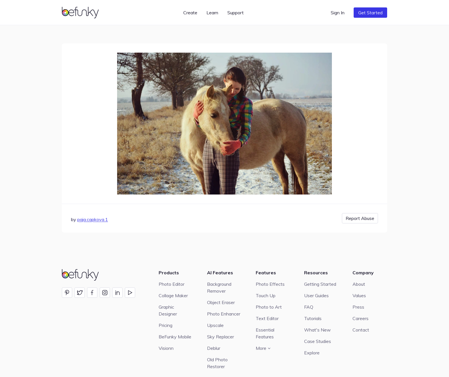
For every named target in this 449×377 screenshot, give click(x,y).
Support (235, 12)
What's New (317, 330)
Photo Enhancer (223, 314)
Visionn (166, 348)
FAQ (308, 307)
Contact (360, 330)
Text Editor (267, 318)
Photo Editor (171, 284)
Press (358, 307)
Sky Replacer (220, 337)
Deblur (213, 348)
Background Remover (219, 287)
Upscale (215, 325)
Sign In (337, 12)
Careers (360, 318)
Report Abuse (360, 218)
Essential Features (265, 333)
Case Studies (317, 341)
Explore (312, 353)
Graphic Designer (168, 310)
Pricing (165, 325)
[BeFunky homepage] (81, 12)
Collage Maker (173, 295)
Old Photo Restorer (217, 363)
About (358, 284)
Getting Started (320, 284)
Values (359, 295)
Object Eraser (221, 302)
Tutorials (313, 318)
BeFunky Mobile (175, 337)
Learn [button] (212, 12)
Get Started (370, 12)
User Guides (316, 295)
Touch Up (265, 295)
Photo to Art (269, 307)
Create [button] (190, 12)
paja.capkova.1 (92, 219)
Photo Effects (270, 284)
